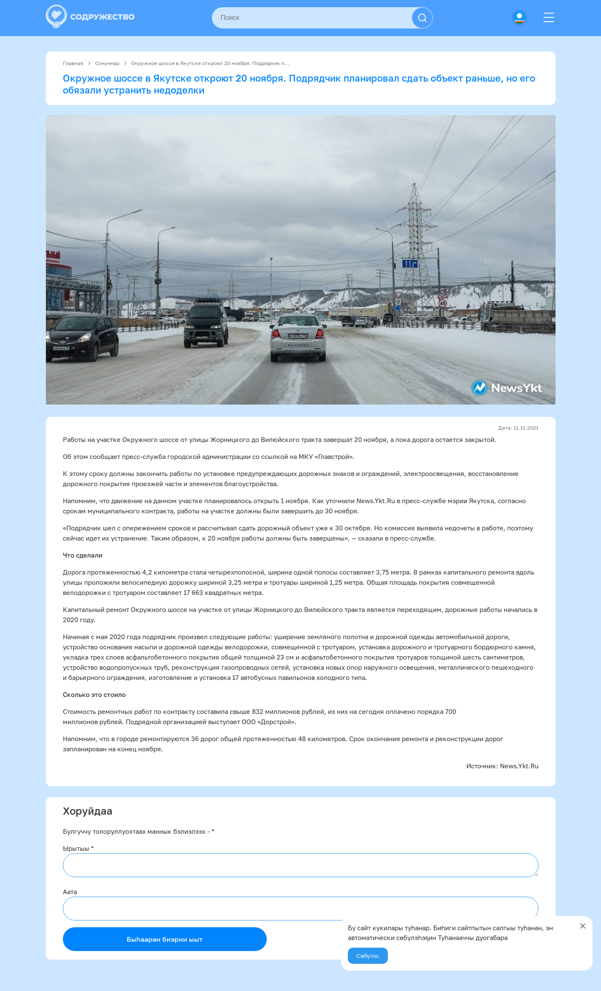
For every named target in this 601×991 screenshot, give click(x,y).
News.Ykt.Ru (519, 766)
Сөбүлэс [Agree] (367, 956)
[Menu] (549, 18)
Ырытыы (78, 848)
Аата (70, 891)
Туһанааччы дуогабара (473, 937)
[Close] (583, 926)
